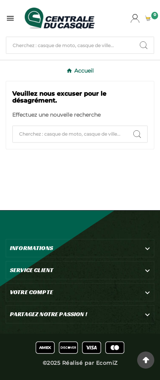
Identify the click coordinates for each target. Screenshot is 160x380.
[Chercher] (70, 45)
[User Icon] (135, 18)
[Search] (143, 45)
